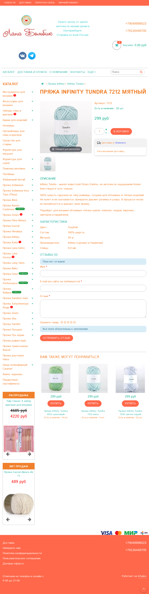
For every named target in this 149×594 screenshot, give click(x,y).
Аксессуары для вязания (13, 103)
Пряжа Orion (15, 274)
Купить (56, 403)
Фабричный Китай (14, 180)
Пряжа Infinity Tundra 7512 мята (93, 412)
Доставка (25, 2)
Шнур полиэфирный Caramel (15, 367)
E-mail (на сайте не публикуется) (60, 281)
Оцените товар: (49, 322)
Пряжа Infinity (11, 237)
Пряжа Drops (12, 215)
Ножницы (9, 126)
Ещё (92, 72)
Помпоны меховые (14, 169)
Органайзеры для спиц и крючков (13, 133)
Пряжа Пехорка (13, 330)
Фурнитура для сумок (12, 161)
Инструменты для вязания (14, 94)
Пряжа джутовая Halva (13, 357)
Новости (10, 2)
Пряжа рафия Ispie (15, 341)
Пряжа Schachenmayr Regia (16, 306)
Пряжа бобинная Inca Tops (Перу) (16, 192)
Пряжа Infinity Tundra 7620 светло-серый (130, 412)
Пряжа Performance (15, 281)
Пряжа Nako (11, 268)
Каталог (9, 72)
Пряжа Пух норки (14, 335)
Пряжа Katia (12, 242)
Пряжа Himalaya (13, 231)
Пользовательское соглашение (22, 558)
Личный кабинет (69, 2)
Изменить (120, 142)
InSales (142, 576)
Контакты (77, 72)
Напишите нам (11, 548)
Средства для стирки (11, 142)
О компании (58, 72)
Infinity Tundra (75, 84)
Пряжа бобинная (13, 185)
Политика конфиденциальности (22, 553)
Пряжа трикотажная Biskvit (15, 348)
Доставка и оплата (32, 72)
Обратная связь (45, 2)
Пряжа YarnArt (12, 324)
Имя (43, 267)
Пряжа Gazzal (11, 226)
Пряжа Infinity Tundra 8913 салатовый (56, 412)
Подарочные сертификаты (11, 382)
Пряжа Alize (10, 200)
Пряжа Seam (11, 313)
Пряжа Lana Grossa (10, 255)
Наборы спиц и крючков (12, 113)
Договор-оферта (13, 564)
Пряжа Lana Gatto (14, 248)
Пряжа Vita (10, 319)
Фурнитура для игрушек (12, 152)
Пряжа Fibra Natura (15, 220)
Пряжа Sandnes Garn (16, 298)
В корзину (121, 131)
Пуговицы (9, 174)
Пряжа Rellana (12, 291)
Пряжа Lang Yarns (14, 263)
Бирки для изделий (15, 120)
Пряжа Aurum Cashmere (14, 207)
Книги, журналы (13, 374)
